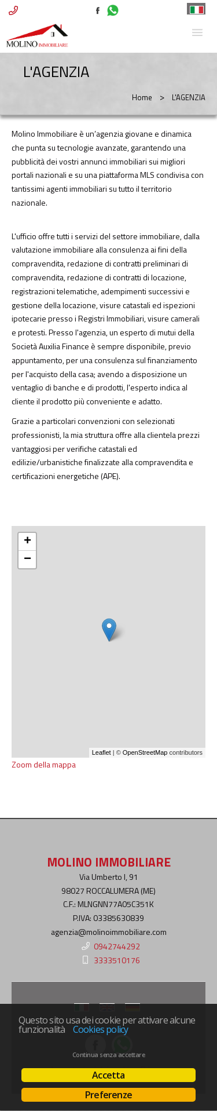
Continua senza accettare (108, 1055)
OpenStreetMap (145, 752)
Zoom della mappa (44, 764)
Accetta (108, 1075)
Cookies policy (100, 1029)
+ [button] (27, 541)
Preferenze (108, 1094)
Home (142, 97)
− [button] (27, 559)
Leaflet (101, 752)
